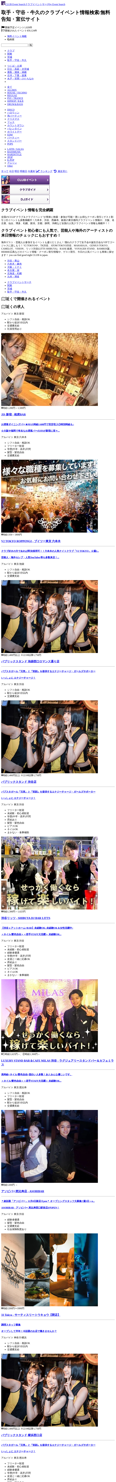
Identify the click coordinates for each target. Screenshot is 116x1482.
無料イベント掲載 (17, 36)
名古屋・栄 (13, 270)
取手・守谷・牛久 (17, 60)
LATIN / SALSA (15, 149)
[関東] (9, 285)
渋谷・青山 (13, 260)
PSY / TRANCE (15, 98)
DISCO (10, 109)
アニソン (12, 163)
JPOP (10, 157)
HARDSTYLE (14, 154)
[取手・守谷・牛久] (17, 292)
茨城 (9, 57)
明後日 (23, 171)
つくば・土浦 (14, 66)
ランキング (44, 171)
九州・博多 (13, 276)
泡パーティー (14, 116)
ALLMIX (12, 90)
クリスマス (13, 119)
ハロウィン (13, 112)
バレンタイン (14, 128)
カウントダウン (15, 125)
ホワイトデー (14, 131)
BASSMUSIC (14, 151)
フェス (10, 122)
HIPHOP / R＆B (15, 101)
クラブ (10, 50)
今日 (11, 171)
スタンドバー (14, 141)
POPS (10, 144)
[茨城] (9, 288)
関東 (9, 54)
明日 (16, 171)
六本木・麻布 (14, 264)
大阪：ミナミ (14, 267)
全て (9, 87)
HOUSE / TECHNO (17, 92)
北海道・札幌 (14, 273)
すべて (4, 171)
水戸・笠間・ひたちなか (20, 78)
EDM (10, 134)
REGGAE (12, 95)
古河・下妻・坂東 (17, 75)
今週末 (31, 171)
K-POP (10, 160)
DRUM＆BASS (15, 104)
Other (10, 166)
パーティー (13, 137)
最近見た (60, 171)
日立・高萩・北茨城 (18, 69)
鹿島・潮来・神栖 (17, 72)
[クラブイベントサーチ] (19, 282)
